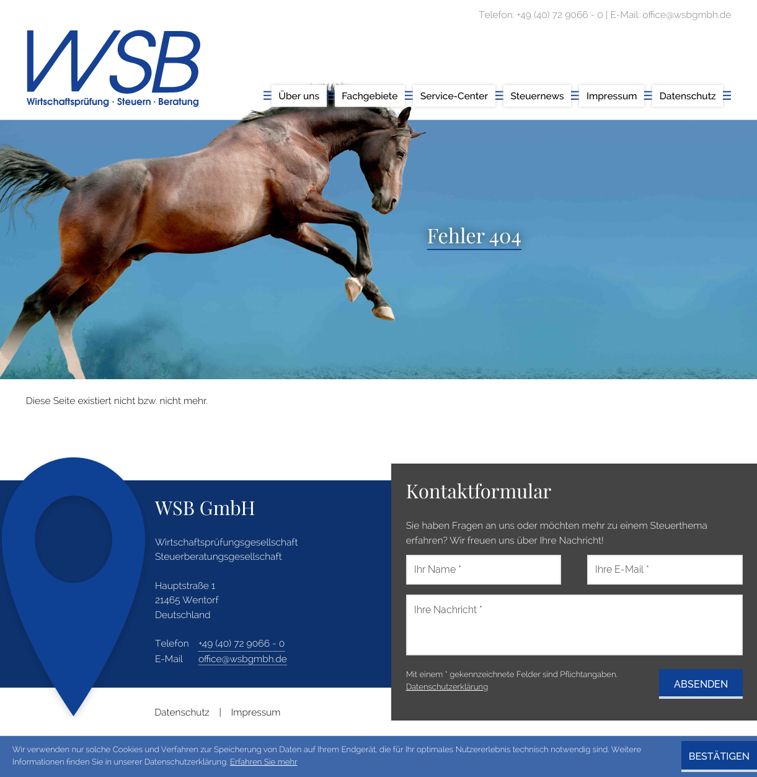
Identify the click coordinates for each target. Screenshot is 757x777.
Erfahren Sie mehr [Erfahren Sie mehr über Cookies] (263, 762)
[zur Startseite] (113, 68)
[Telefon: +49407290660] (560, 14)
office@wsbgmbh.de (242, 659)
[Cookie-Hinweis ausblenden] (719, 756)
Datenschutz (182, 712)
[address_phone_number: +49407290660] (241, 643)
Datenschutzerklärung (447, 687)
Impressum (256, 712)
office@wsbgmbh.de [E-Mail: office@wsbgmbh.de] (686, 14)
